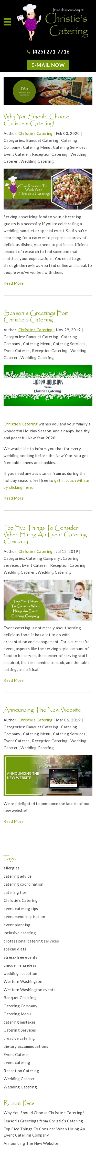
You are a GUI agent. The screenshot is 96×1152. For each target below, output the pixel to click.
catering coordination (24, 884)
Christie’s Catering (21, 424)
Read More (14, 283)
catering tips (15, 892)
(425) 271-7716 (51, 51)
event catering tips (21, 908)
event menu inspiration (24, 916)
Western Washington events (30, 989)
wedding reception (20, 973)
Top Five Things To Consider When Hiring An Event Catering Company (45, 535)
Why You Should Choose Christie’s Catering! (37, 121)
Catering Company (43, 558)
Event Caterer (16, 154)
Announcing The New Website (42, 710)
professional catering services (31, 941)
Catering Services (69, 147)
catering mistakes (20, 1022)
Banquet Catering (42, 140)
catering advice (18, 876)
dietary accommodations (26, 1046)
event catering (17, 1062)
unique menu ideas (20, 965)
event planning (17, 924)
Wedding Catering (37, 161)
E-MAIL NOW (48, 65)
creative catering (19, 1038)
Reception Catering (50, 154)
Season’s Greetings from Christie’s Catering (36, 317)
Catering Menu (36, 147)
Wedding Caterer (19, 572)
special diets (15, 949)
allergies (12, 868)
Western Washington (23, 981)
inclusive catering (20, 932)
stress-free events (20, 957)
